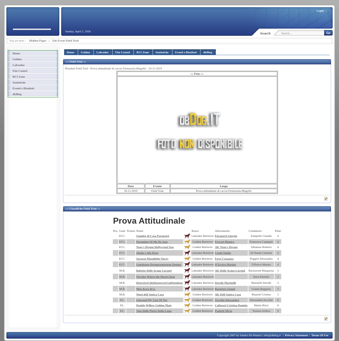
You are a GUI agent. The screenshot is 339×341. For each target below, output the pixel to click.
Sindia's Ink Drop (147, 252)
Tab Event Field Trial (65, 40)
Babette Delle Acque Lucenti (154, 270)
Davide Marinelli (225, 282)
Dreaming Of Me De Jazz (152, 241)
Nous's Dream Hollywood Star (155, 247)
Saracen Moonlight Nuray (152, 258)
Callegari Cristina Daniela (231, 305)
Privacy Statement (296, 335)
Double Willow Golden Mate (154, 305)
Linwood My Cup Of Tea (151, 300)
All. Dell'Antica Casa (228, 294)
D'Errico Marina (225, 264)
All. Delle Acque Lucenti (230, 270)
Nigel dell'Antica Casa (150, 294)
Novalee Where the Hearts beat (155, 276)
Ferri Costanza (224, 258)
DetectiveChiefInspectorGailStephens (159, 282)
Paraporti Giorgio (226, 235)
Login (320, 10)
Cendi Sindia (223, 252)
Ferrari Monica (224, 241)
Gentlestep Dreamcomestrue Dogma (158, 264)
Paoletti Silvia (223, 310)
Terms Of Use (319, 335)
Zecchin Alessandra (227, 300)
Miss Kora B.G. (145, 288)
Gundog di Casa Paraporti (152, 235)
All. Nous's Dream (226, 247)
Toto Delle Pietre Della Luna (153, 310)
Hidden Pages (37, 40)
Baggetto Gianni (225, 288)
